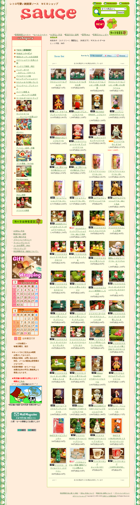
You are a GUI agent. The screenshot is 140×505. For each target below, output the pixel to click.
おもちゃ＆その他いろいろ (27, 82)
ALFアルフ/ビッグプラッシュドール (97, 191)
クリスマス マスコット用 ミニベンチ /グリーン (58, 310)
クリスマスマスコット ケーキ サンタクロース (58, 250)
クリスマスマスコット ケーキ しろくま (78, 250)
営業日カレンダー (101, 35)
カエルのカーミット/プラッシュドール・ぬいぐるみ (78, 222)
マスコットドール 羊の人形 (78, 77)
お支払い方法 (56, 35)
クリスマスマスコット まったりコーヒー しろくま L (78, 335)
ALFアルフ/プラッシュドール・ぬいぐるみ (116, 192)
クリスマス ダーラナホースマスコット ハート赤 (97, 310)
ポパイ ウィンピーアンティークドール (116, 400)
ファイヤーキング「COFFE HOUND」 (116, 457)
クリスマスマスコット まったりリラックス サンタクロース (116, 282)
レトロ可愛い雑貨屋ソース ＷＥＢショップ (34, 4)
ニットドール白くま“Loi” (116, 134)
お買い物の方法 (19, 237)
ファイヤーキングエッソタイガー (97, 457)
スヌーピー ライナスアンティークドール (58, 400)
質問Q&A (86, 35)
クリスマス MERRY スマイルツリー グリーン (78, 429)
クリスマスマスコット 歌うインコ (97, 251)
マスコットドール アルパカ (58, 77)
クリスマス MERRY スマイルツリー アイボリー (97, 429)
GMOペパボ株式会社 (110, 496)
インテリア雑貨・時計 (25, 66)
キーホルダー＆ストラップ (27, 98)
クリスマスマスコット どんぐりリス (97, 221)
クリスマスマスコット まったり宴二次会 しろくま (58, 367)
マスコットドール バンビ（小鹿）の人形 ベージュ (116, 78)
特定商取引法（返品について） (26, 251)
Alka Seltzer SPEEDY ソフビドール (97, 106)
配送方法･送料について (104, 493)
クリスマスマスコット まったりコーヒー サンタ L (58, 335)
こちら (21, 381)
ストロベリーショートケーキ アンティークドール (78, 135)
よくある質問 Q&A (21, 245)
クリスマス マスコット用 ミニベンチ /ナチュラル (78, 310)
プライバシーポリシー (22, 240)
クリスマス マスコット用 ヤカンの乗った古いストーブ (78, 367)
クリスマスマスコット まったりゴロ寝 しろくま (116, 310)
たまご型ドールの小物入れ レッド (58, 162)
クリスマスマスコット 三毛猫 (116, 221)
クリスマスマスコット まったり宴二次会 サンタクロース (116, 337)
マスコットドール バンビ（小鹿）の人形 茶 (97, 78)
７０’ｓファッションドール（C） (58, 191)
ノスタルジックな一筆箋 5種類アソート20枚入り (78, 458)
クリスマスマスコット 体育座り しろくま (97, 282)
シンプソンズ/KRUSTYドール (116, 105)
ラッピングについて (21, 243)
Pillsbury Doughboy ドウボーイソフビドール (78, 400)
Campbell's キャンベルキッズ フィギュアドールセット (58, 220)
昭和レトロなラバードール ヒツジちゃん (116, 252)
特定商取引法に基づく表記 (69, 493)
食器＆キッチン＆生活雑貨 (27, 57)
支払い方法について (87, 493)
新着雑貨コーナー (23, 35)
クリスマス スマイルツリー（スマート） (58, 459)
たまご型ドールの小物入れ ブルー (78, 162)
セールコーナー (40, 35)
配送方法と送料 (72, 35)
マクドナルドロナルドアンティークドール (116, 367)
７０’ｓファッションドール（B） (116, 164)
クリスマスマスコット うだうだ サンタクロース (58, 280)
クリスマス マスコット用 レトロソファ (78, 280)
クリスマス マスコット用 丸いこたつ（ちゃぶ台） (97, 335)
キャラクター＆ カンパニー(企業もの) (26, 114)
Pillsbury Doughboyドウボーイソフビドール (97, 369)
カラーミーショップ (79, 496)
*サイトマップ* (19, 248)
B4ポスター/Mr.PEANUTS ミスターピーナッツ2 (116, 429)
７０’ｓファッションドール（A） (97, 164)
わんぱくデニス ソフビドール (78, 105)
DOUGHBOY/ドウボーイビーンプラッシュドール (97, 400)
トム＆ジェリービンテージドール (97, 132)
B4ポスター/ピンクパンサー (58, 428)
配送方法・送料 (19, 234)
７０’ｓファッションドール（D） (78, 191)
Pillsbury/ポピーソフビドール (58, 132)
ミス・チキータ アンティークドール (59, 105)
